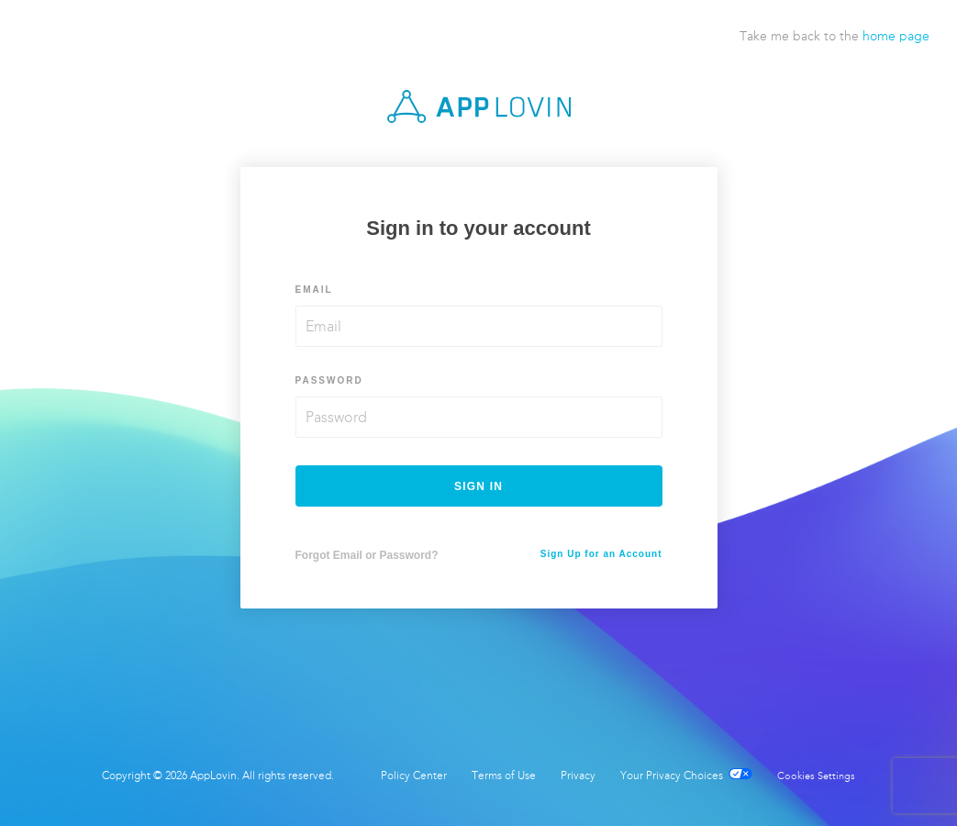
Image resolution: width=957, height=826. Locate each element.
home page (895, 36)
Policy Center (414, 775)
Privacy (578, 775)
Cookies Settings (816, 776)
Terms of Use (504, 775)
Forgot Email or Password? (367, 555)
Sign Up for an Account (601, 554)
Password (329, 380)
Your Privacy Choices (686, 775)
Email (314, 290)
